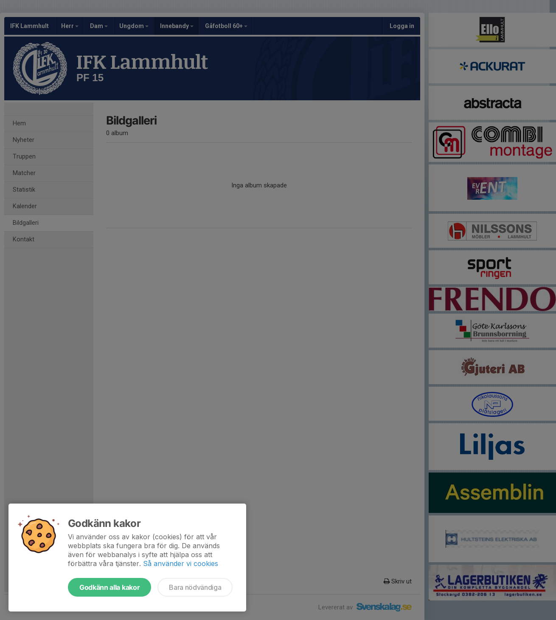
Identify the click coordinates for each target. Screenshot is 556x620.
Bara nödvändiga (195, 587)
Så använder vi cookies (180, 563)
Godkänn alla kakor (109, 587)
